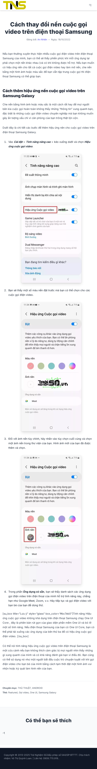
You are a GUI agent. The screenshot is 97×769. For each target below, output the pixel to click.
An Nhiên (42, 39)
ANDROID (37, 688)
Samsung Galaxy (47, 692)
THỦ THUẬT (24, 688)
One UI (33, 692)
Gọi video (24, 692)
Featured (13, 692)
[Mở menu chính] (90, 5)
